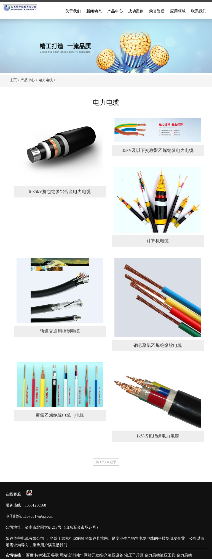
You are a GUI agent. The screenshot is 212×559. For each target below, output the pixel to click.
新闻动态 (94, 11)
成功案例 (136, 11)
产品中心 (115, 11)
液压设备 (115, 555)
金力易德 (184, 555)
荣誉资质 (157, 11)
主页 (13, 80)
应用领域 (178, 11)
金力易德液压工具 (159, 555)
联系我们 (198, 11)
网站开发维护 (95, 555)
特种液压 (42, 555)
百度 (30, 555)
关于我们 (73, 11)
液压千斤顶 (134, 555)
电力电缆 (46, 80)
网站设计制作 (71, 555)
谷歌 (55, 555)
